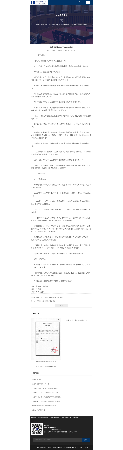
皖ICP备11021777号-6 (81, 447)
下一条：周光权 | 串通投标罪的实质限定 (43, 301)
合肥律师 (75, 418)
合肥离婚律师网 (54, 418)
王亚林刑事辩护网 (65, 418)
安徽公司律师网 (43, 418)
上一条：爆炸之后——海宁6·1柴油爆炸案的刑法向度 (47, 297)
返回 (61, 305)
